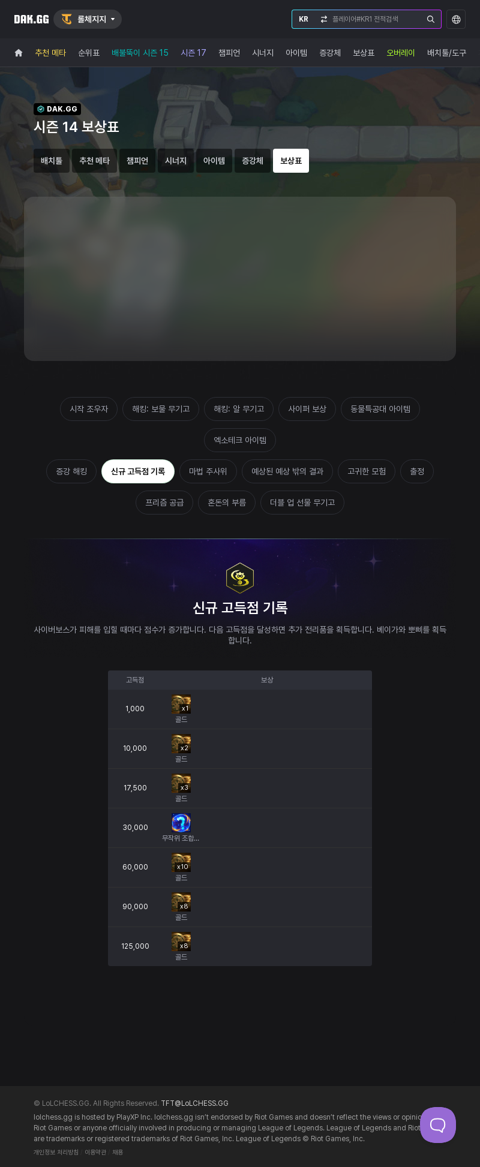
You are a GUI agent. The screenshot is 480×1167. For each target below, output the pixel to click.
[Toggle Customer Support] (438, 1125)
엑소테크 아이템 (240, 440)
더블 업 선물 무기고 (302, 502)
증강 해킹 (71, 471)
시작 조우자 (89, 409)
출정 (417, 471)
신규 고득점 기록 (138, 471)
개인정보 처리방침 (56, 1152)
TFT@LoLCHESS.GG (195, 1103)
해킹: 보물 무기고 (161, 409)
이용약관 (95, 1152)
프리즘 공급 (164, 502)
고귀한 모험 (366, 471)
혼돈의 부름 (227, 502)
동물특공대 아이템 (380, 409)
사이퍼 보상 (307, 409)
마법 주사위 (208, 471)
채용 (117, 1152)
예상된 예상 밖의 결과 (287, 471)
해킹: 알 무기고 (239, 409)
